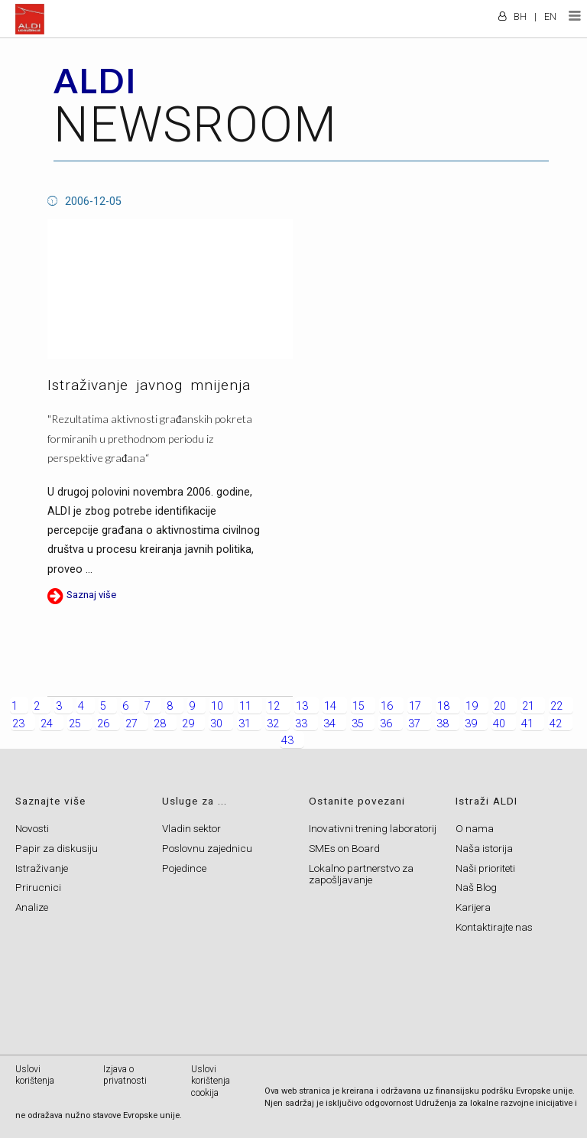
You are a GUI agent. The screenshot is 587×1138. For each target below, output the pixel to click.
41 (527, 723)
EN (550, 16)
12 (274, 706)
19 (471, 706)
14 (330, 706)
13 (302, 706)
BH (520, 16)
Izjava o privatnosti (125, 1075)
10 (217, 706)
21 (528, 706)
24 (47, 723)
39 (471, 723)
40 (499, 723)
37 (414, 723)
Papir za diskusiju (56, 848)
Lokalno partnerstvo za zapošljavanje (361, 874)
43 (287, 740)
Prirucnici (38, 887)
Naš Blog (476, 887)
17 (415, 706)
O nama (475, 828)
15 (358, 706)
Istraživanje (41, 868)
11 (245, 706)
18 (443, 706)
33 (301, 723)
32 (273, 723)
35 (358, 723)
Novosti (32, 828)
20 (500, 706)
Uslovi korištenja (34, 1075)
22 (556, 706)
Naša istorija (484, 848)
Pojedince (184, 868)
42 (556, 723)
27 (131, 723)
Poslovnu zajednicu (207, 848)
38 (442, 723)
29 (188, 723)
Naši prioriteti (485, 868)
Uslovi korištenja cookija (210, 1081)
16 (387, 706)
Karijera (473, 907)
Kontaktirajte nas (494, 927)
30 (216, 723)
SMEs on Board (344, 848)
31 (244, 723)
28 (160, 723)
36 (386, 723)
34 (329, 723)
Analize (31, 907)
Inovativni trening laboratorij (372, 828)
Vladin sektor (191, 828)
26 (103, 723)
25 (75, 723)
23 (18, 723)
